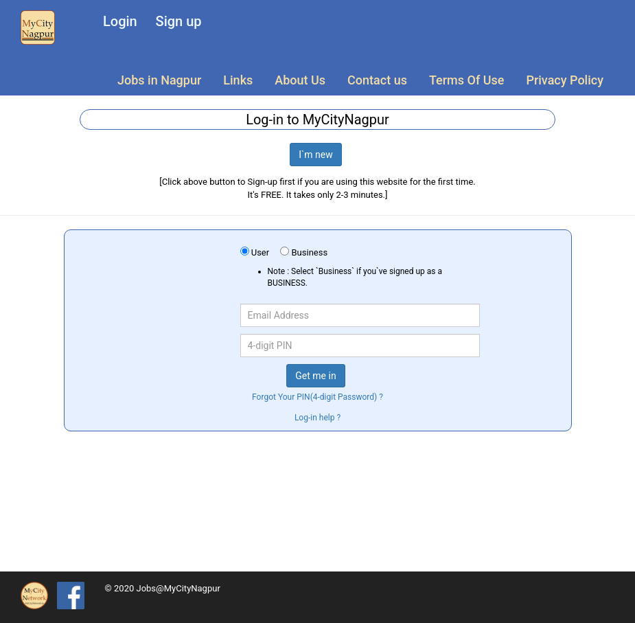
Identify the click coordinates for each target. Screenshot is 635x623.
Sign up (179, 21)
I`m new (316, 154)
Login (120, 21)
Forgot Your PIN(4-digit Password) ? (317, 397)
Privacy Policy (564, 80)
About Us (300, 80)
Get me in (315, 375)
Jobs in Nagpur (159, 80)
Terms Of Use (466, 80)
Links (238, 80)
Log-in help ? (317, 417)
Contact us (377, 80)
